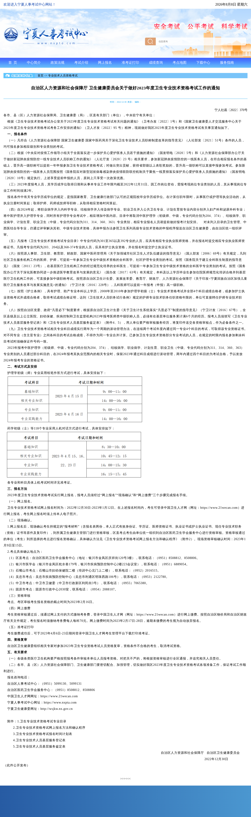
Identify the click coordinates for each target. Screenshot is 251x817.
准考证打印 (130, 62)
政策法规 (57, 62)
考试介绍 (81, 62)
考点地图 (180, 62)
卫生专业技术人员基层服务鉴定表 (41, 746)
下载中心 (203, 62)
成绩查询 (156, 62)
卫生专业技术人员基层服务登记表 (41, 740)
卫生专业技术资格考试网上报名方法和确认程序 (50, 727)
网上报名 (105, 62)
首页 (41, 75)
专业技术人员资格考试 (63, 75)
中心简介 (34, 62)
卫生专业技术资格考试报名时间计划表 (44, 734)
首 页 (12, 62)
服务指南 (227, 62)
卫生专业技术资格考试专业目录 (43, 721)
